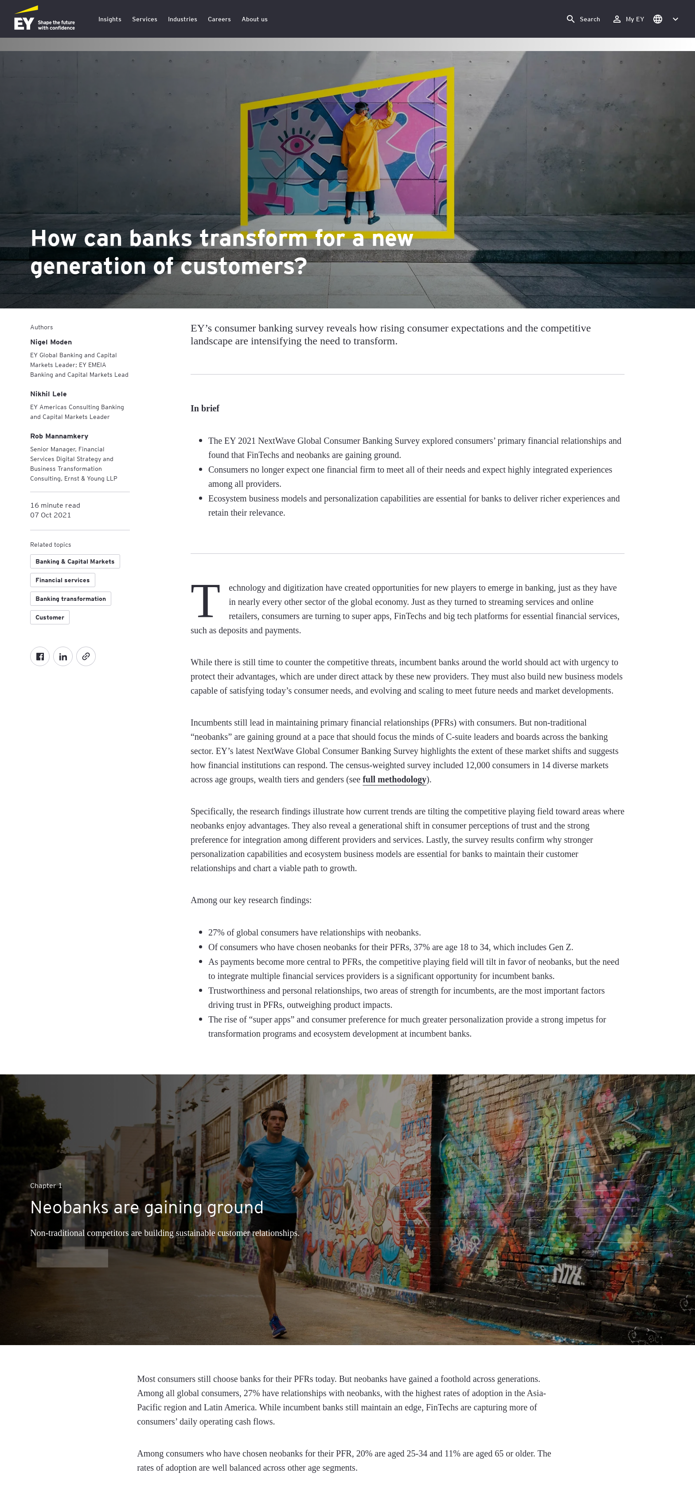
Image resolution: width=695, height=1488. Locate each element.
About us (255, 19)
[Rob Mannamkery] (59, 435)
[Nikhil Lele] (48, 393)
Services (144, 19)
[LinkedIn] (63, 656)
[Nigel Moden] (51, 341)
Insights (109, 19)
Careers (219, 19)
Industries (182, 19)
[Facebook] (40, 656)
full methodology (394, 779)
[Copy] (86, 656)
